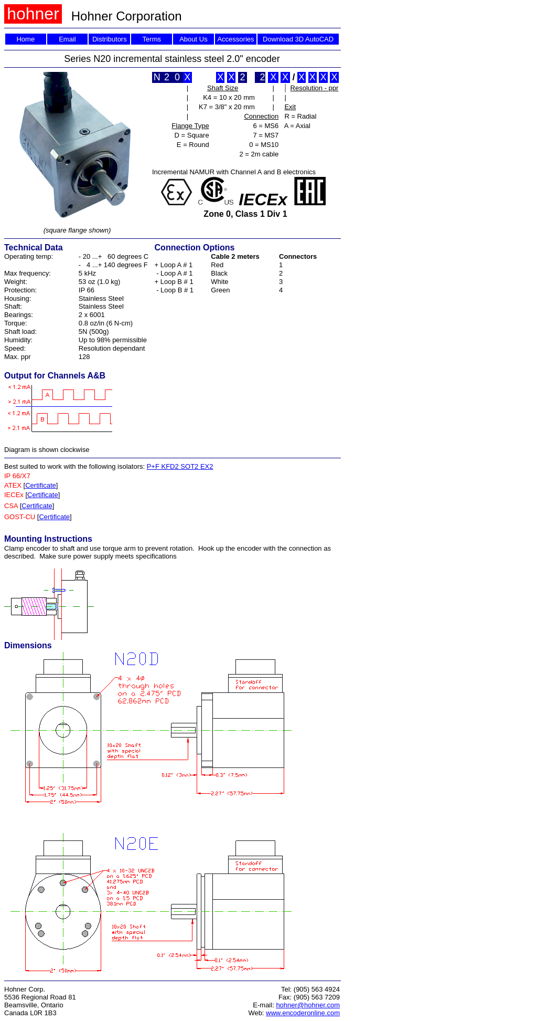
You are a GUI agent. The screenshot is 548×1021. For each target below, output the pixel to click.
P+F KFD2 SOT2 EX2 (180, 466)
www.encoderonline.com (303, 1013)
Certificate (40, 485)
